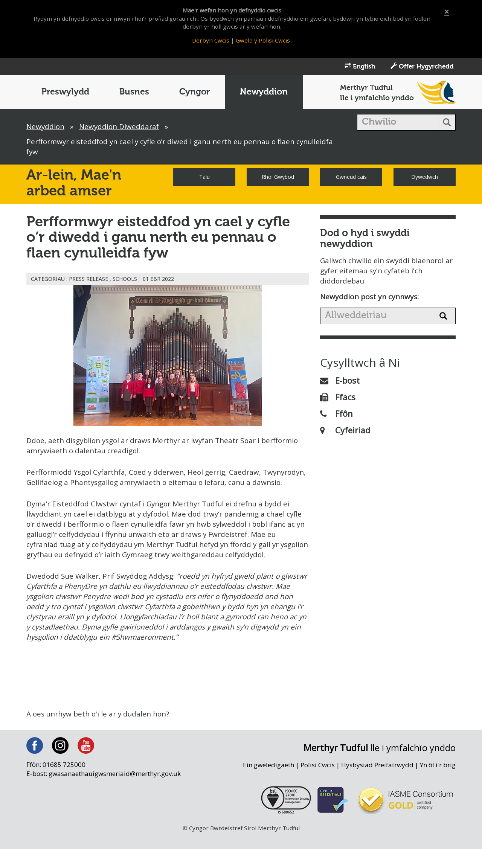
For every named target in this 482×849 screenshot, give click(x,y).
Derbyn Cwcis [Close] (210, 40)
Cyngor (194, 92)
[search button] (447, 123)
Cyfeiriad (345, 431)
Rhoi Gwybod (278, 177)
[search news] (375, 317)
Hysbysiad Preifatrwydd (377, 777)
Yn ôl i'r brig (437, 777)
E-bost (340, 381)
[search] (398, 123)
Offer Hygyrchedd (422, 67)
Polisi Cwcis (317, 777)
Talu (204, 177)
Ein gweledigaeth (267, 777)
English (360, 67)
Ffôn (336, 414)
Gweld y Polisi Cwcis (263, 40)
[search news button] (443, 317)
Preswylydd (65, 92)
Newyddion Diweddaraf (120, 127)
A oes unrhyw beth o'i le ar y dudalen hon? (99, 726)
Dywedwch (424, 177)
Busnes (134, 92)
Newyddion (264, 92)
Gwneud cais (351, 177)
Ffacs (337, 398)
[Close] (447, 12)
